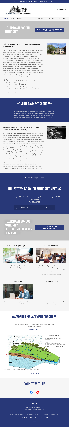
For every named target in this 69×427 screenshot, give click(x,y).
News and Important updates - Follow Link (49, 30)
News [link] (17, 415)
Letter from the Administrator (50, 227)
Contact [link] (62, 19)
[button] (12, 19)
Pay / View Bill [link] (45, 417)
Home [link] (6, 19)
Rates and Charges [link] (36, 415)
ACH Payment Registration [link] (29, 417)
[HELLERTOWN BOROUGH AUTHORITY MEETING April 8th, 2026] (34, 1)
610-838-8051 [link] (61, 10)
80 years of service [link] (51, 415)
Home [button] (12, 415)
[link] (18, 9)
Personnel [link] (21, 19)
